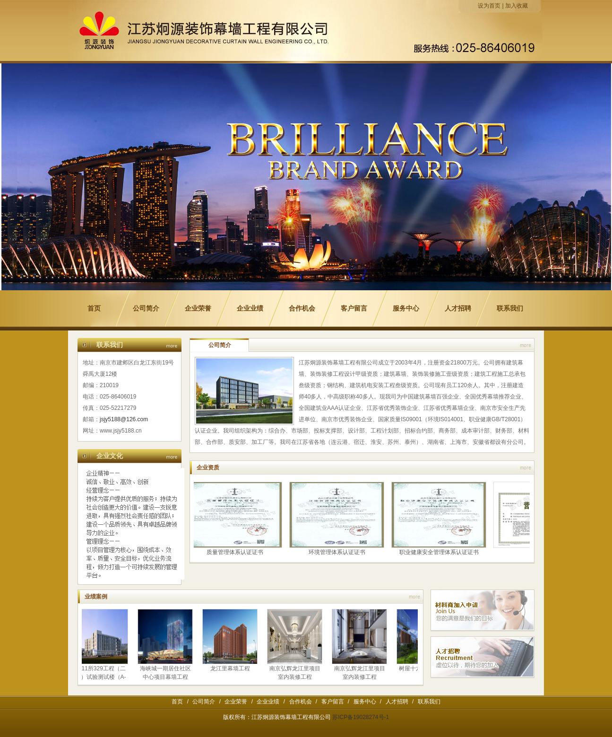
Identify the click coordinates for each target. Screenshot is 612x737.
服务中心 (406, 308)
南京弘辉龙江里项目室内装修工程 (295, 672)
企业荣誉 (198, 308)
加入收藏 (516, 5)
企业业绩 (250, 308)
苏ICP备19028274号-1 (360, 717)
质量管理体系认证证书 (235, 552)
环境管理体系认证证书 (338, 552)
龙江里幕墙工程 (231, 668)
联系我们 (510, 308)
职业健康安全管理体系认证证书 (440, 552)
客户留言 (354, 308)
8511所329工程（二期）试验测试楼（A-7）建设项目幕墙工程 (101, 677)
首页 (94, 308)
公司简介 (146, 308)
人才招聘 (458, 308)
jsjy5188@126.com (124, 419)
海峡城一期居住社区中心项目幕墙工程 (166, 672)
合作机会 (302, 308)
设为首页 (489, 5)
